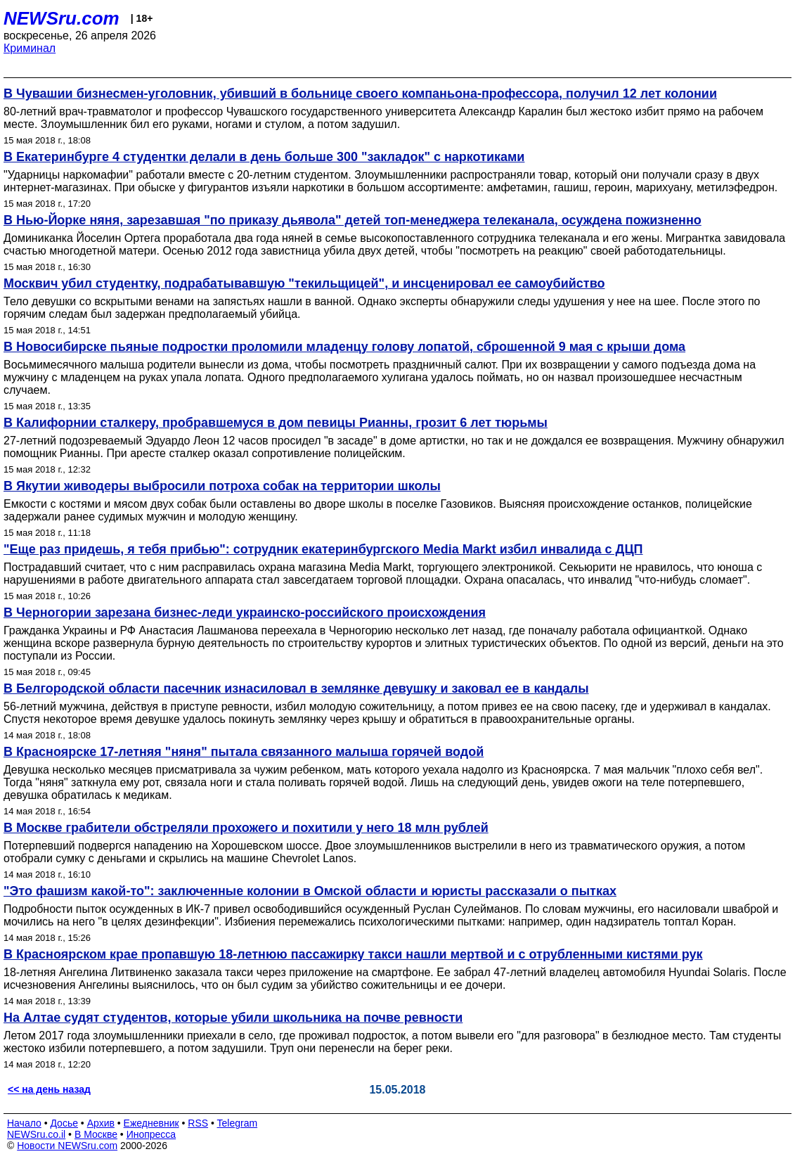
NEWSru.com (61, 18)
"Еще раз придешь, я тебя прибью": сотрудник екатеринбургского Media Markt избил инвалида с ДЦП (323, 549)
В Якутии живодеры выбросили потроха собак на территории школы (222, 486)
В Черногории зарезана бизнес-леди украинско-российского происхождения (245, 612)
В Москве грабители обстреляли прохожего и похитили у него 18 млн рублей (246, 828)
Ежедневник (151, 1123)
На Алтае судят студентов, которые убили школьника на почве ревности (233, 1018)
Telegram (237, 1123)
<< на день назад (49, 1089)
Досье (64, 1123)
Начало (24, 1123)
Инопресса (151, 1134)
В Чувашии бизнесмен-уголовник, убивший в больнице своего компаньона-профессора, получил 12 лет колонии (360, 93)
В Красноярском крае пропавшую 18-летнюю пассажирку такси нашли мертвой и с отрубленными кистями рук (353, 954)
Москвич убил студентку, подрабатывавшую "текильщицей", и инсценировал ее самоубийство (304, 283)
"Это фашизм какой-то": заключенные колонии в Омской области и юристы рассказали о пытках (310, 891)
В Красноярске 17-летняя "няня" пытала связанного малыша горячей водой (244, 752)
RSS (198, 1123)
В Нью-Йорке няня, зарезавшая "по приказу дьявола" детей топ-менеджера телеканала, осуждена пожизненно (353, 220)
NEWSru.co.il (36, 1134)
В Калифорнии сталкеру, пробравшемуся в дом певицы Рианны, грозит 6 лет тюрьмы (276, 423)
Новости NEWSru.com (67, 1145)
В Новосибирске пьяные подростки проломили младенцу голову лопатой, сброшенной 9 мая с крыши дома (344, 347)
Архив (101, 1123)
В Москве (96, 1134)
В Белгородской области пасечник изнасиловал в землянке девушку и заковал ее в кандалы (296, 688)
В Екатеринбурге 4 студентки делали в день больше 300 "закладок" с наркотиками (264, 157)
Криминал (30, 48)
